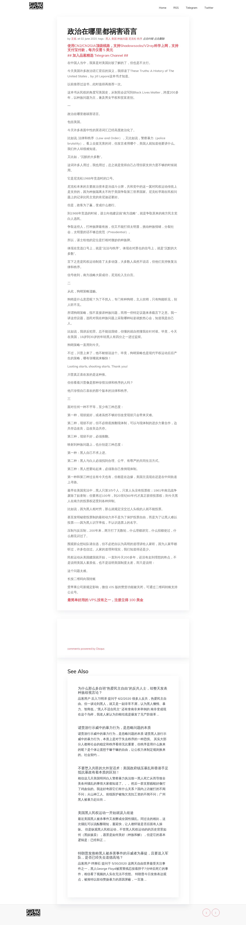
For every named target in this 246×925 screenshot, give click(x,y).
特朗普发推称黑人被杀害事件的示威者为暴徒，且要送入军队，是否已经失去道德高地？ (123, 855)
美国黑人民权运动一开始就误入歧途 (106, 813)
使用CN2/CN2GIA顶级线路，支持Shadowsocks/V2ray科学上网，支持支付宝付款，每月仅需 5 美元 (122, 47)
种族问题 (122, 38)
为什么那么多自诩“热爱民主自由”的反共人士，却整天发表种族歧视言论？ (122, 690)
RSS (176, 7)
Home (162, 7)
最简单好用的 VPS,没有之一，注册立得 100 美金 (105, 600)
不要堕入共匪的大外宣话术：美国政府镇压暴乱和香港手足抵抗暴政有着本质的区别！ (123, 770)
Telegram (191, 7)
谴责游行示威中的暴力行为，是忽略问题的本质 (114, 727)
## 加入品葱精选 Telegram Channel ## (97, 55)
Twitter (208, 7)
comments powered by (85, 648)
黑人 (108, 38)
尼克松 (132, 38)
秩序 (139, 38)
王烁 (73, 38)
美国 (114, 38)
